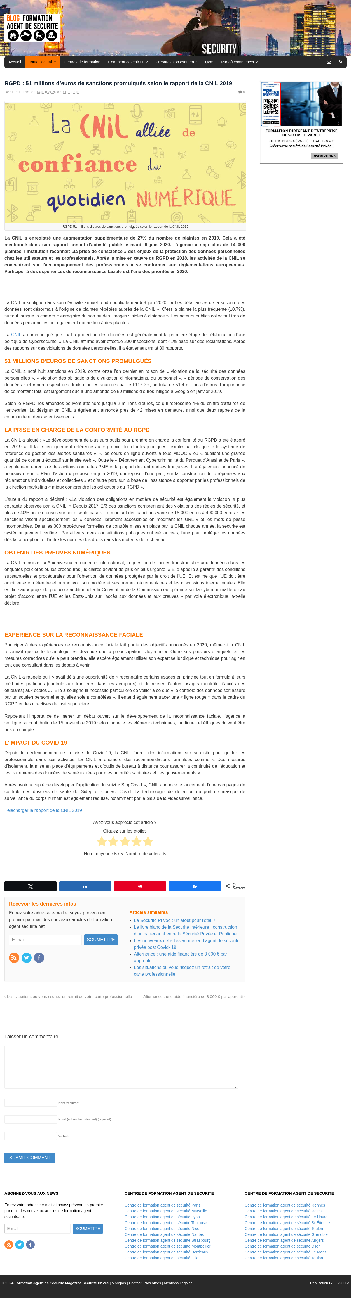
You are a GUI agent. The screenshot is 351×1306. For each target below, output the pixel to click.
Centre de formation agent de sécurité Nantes (164, 1234)
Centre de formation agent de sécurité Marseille (166, 1211)
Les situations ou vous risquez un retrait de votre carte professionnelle (68, 996)
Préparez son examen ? (176, 62)
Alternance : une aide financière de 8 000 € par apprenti (194, 996)
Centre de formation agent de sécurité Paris (162, 1205)
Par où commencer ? (239, 62)
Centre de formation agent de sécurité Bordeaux (166, 1252)
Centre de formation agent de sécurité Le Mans (286, 1252)
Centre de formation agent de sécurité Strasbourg (167, 1240)
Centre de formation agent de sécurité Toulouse (166, 1222)
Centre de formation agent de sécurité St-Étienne (287, 1222)
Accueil (14, 62)
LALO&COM (339, 1283)
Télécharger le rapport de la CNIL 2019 (43, 810)
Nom (69, 1102)
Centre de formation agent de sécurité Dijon (282, 1246)
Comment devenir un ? (128, 62)
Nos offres (152, 1283)
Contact (135, 1283)
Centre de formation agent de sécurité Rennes (285, 1205)
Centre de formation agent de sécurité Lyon (162, 1217)
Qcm (209, 62)
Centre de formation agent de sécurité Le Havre (286, 1217)
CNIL (16, 334)
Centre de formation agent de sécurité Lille (161, 1258)
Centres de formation (82, 62)
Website (64, 1136)
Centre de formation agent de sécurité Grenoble (286, 1234)
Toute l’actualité (42, 62)
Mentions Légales (178, 1283)
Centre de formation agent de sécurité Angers (284, 1240)
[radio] (102, 842)
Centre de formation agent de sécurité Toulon (284, 1228)
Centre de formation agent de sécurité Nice (162, 1228)
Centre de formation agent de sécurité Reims (284, 1211)
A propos (119, 1283)
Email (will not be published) (85, 1119)
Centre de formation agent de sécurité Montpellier (167, 1246)
